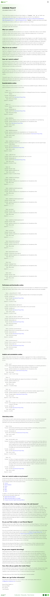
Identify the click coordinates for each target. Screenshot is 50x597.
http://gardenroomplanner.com (8, 18)
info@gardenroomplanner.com (8, 581)
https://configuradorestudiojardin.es (36, 18)
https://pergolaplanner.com (8, 20)
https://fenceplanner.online (21, 20)
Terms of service (30, 595)
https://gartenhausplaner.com (22, 18)
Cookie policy (17, 595)
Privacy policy (24, 595)
